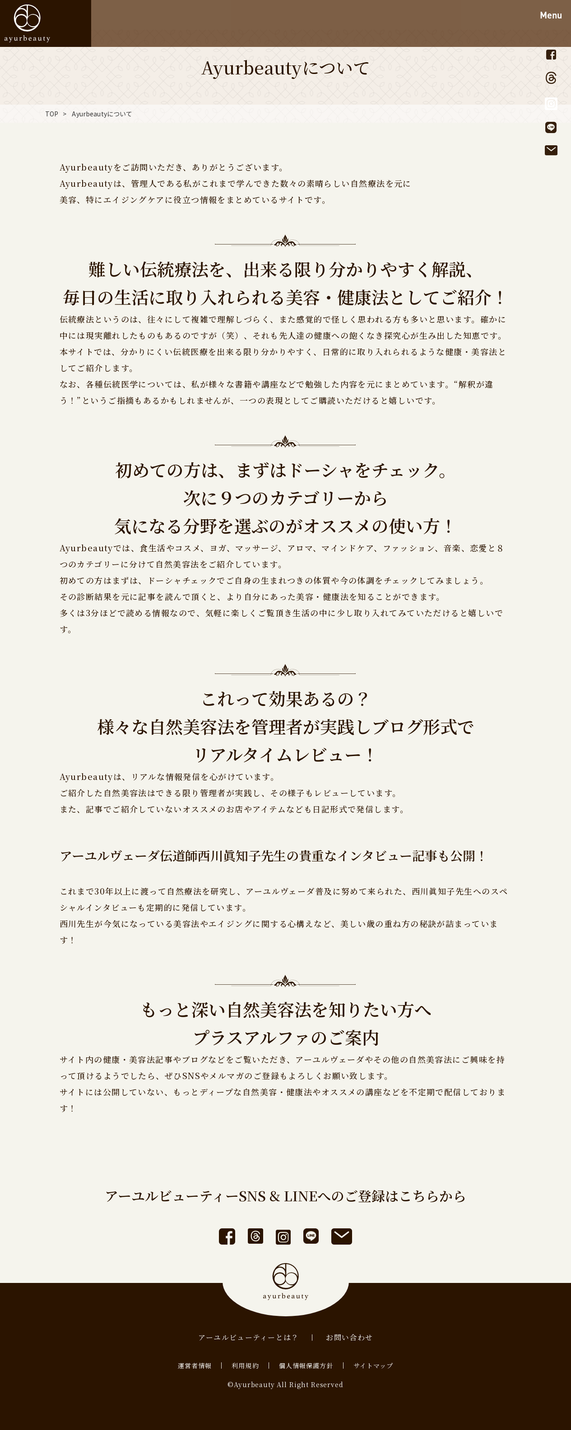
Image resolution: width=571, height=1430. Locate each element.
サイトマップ (373, 1365)
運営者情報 (195, 1365)
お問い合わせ (349, 1337)
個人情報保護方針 (306, 1365)
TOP (51, 113)
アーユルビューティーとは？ (248, 1337)
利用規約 (245, 1365)
